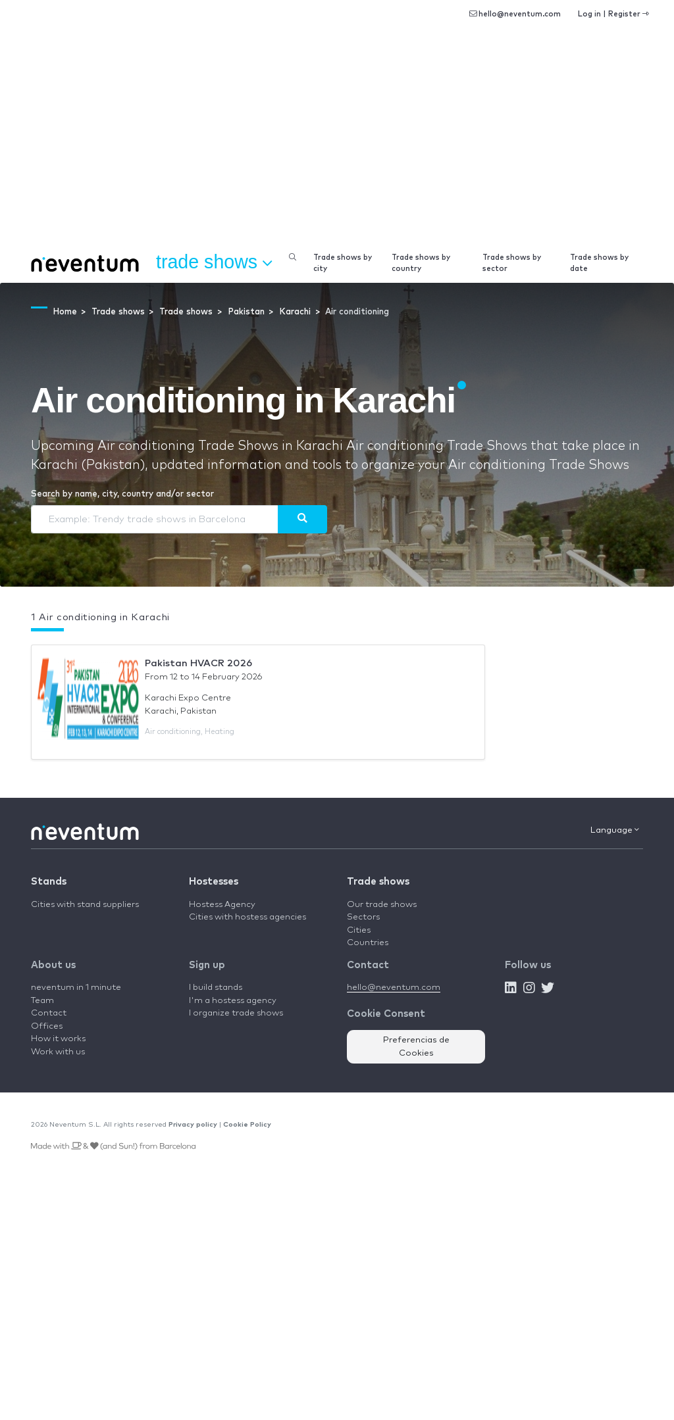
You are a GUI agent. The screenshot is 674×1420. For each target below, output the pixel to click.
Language (614, 830)
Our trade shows (382, 904)
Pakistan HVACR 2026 (198, 663)
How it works (58, 1039)
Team (42, 1000)
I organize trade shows (236, 1013)
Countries (367, 943)
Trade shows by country (421, 263)
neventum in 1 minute (76, 987)
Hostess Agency (222, 904)
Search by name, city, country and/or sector (122, 494)
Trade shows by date (599, 263)
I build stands (215, 987)
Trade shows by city (342, 263)
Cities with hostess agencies (247, 917)
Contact (48, 1013)
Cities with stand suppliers (85, 904)
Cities (359, 930)
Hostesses (213, 882)
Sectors (363, 917)
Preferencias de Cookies (416, 1047)
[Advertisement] (337, 145)
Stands (48, 882)
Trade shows (378, 882)
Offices (47, 1026)
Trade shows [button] (214, 262)
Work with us (58, 1052)
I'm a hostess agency (232, 1000)
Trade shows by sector (511, 263)
